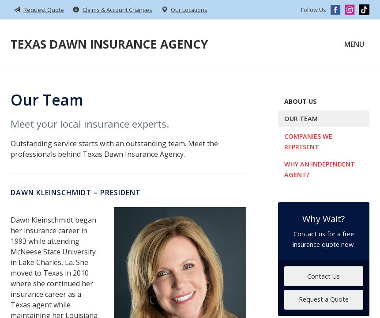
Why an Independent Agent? (319, 169)
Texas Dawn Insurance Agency (109, 44)
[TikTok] (364, 9)
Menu (354, 44)
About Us (300, 101)
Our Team (301, 118)
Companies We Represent (308, 141)
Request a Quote (324, 299)
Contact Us (323, 276)
